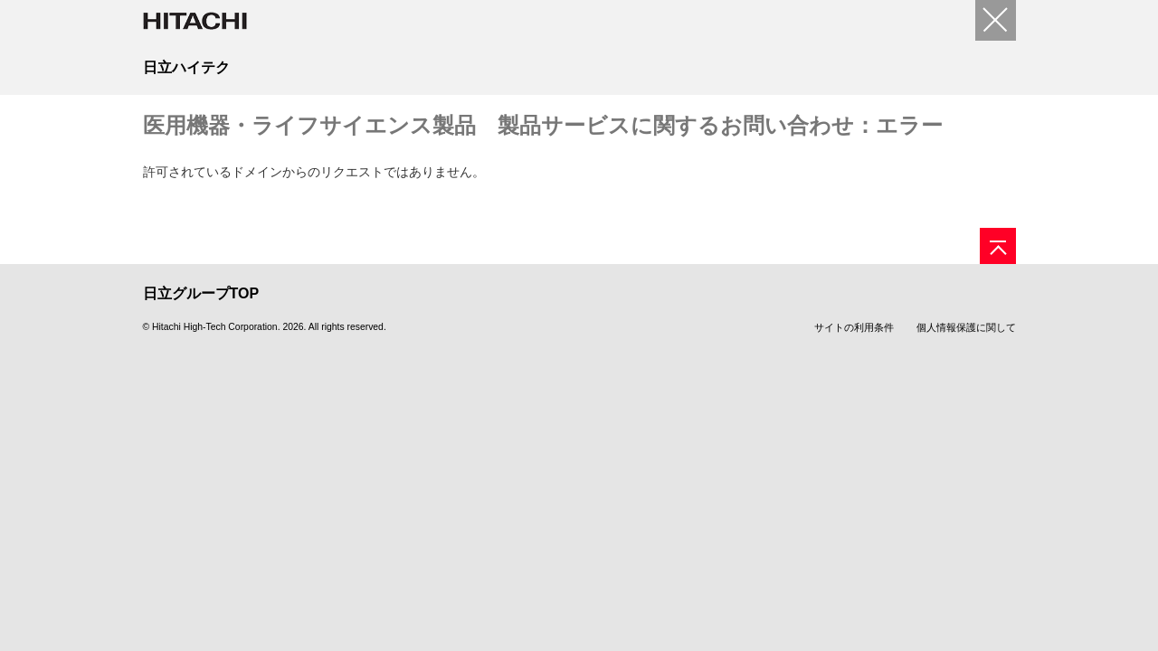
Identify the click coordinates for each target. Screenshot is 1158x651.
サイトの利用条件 (854, 327)
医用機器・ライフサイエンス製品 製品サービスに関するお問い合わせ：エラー (543, 125)
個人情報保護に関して (966, 327)
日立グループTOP (201, 293)
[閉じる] (995, 20)
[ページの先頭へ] (998, 246)
